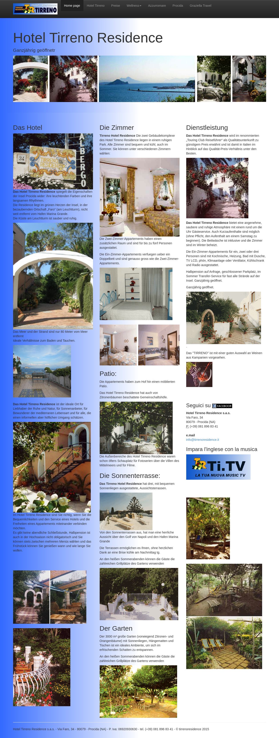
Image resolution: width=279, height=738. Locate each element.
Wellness (134, 5)
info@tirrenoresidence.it (202, 439)
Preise (115, 5)
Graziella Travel (200, 5)
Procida (177, 5)
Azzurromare (157, 5)
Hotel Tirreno (96, 5)
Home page (72, 5)
